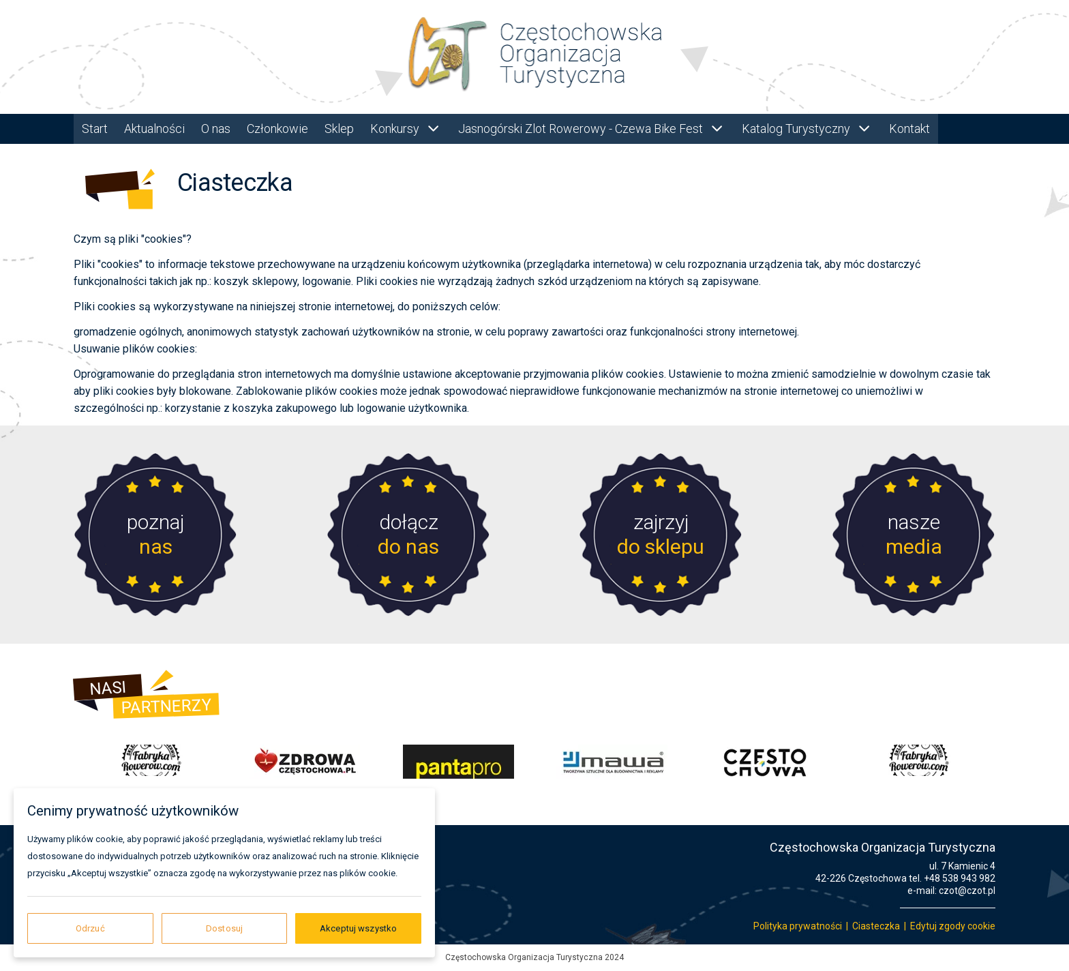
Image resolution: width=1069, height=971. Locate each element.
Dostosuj (224, 928)
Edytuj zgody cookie (952, 926)
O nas (215, 128)
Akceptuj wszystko (358, 928)
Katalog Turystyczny (807, 128)
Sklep (339, 128)
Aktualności (154, 128)
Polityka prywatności (797, 926)
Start (95, 128)
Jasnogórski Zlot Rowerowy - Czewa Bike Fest (591, 128)
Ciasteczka (876, 926)
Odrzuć (90, 928)
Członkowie (277, 128)
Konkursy (406, 128)
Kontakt (909, 128)
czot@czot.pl (967, 890)
